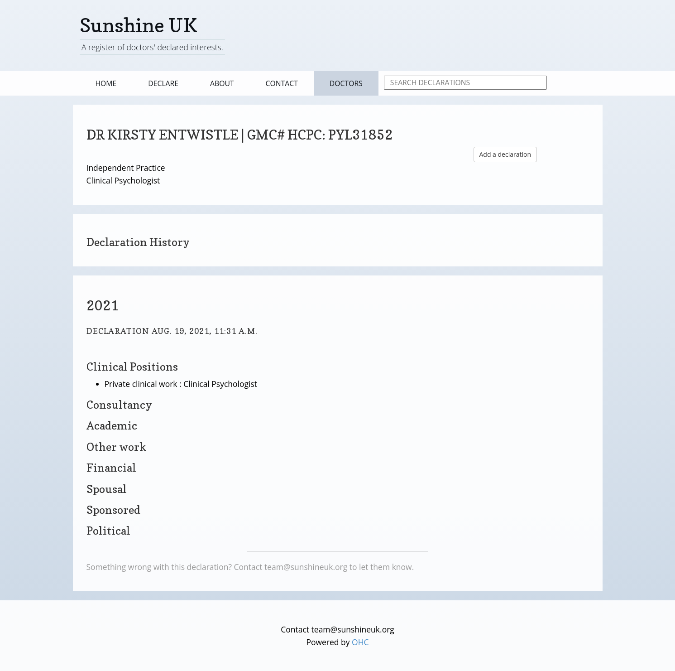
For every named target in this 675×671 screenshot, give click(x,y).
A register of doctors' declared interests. (152, 47)
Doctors (346, 83)
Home (106, 83)
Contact (282, 83)
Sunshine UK (138, 25)
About (222, 83)
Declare (163, 83)
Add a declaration (505, 154)
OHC (360, 642)
